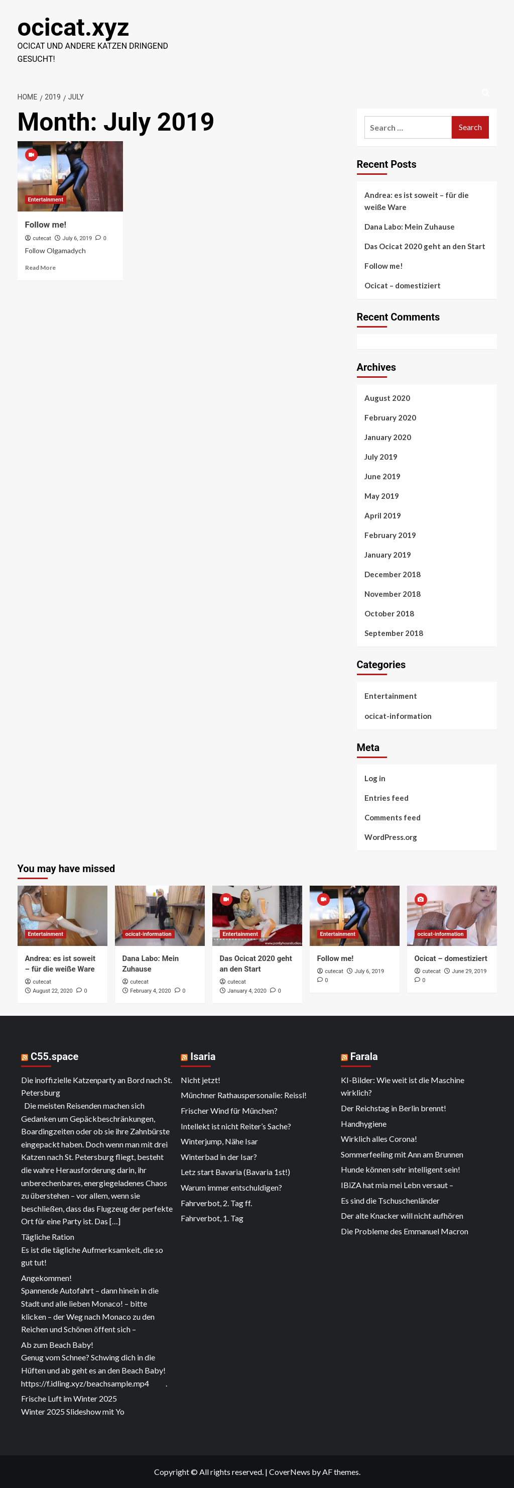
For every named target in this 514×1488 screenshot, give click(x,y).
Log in (375, 777)
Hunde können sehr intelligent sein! (400, 1169)
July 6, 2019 (77, 238)
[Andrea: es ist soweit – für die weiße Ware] (62, 915)
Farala (364, 1056)
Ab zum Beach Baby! (57, 1344)
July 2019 (381, 456)
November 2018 (392, 593)
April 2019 (382, 514)
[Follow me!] (70, 176)
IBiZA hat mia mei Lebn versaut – (397, 1184)
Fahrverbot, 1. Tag (212, 1217)
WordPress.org (390, 836)
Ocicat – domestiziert (402, 284)
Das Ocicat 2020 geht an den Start (424, 245)
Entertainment (390, 695)
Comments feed (392, 816)
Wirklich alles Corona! (379, 1138)
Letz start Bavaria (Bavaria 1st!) (235, 1171)
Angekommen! (46, 1277)
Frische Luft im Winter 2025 (69, 1398)
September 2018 (393, 632)
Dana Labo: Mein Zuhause (409, 226)
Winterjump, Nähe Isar (219, 1140)
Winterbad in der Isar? (219, 1156)
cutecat (42, 238)
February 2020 (390, 416)
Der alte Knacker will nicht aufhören (402, 1215)
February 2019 (390, 534)
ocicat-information (398, 715)
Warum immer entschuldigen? (231, 1187)
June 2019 (382, 475)
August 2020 (387, 397)
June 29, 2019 (469, 971)
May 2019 (381, 495)
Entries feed (386, 797)
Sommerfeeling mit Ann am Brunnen (402, 1153)
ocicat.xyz (72, 27)
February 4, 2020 (150, 990)
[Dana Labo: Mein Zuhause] (160, 915)
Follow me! (46, 224)
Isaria (202, 1056)
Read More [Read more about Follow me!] (40, 267)
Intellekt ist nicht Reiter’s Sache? (236, 1125)
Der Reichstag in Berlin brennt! (393, 1107)
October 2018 (389, 612)
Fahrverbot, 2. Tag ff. (216, 1202)
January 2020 (387, 436)
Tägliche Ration (47, 1236)
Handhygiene (364, 1123)
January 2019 (387, 554)
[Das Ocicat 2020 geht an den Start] (257, 915)
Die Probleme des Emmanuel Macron (404, 1230)
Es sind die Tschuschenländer (390, 1200)
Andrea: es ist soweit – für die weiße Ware (416, 200)
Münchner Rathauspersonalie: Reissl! (244, 1094)
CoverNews (289, 1471)
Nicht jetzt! (200, 1079)
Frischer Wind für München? (229, 1110)
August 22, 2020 (52, 990)
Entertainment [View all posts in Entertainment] (45, 199)
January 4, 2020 (247, 990)
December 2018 (392, 573)
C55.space (54, 1056)
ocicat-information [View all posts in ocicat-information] (148, 933)
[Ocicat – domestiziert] (452, 915)
